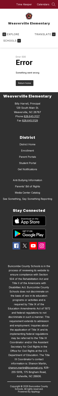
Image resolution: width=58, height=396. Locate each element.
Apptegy (35, 391)
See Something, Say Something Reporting (27, 198)
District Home (27, 144)
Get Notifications (27, 169)
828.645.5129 (30, 120)
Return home (24, 83)
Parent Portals (27, 156)
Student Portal (27, 163)
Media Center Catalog (27, 192)
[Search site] (54, 4)
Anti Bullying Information (27, 180)
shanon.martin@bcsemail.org (25, 367)
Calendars (43, 4)
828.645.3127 (32, 116)
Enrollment (27, 150)
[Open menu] (10, 34)
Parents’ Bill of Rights (27, 186)
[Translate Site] (45, 34)
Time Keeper (24, 4)
